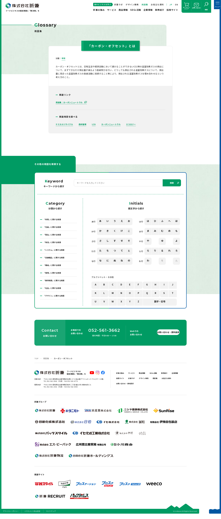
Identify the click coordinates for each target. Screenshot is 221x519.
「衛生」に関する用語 (54, 236)
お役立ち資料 (157, 4)
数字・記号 (159, 302)
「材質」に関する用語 (54, 219)
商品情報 (123, 9)
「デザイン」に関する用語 (56, 301)
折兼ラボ (118, 4)
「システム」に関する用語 (56, 252)
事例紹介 (159, 9)
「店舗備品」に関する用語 (56, 260)
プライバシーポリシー (11, 515)
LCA (96, 124)
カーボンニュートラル (113, 124)
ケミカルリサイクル (65, 124)
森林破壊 (84, 124)
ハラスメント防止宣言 (32, 515)
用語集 (145, 4)
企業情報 (148, 9)
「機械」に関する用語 (54, 268)
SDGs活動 (135, 9)
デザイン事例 (132, 4)
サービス (111, 9)
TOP (36, 362)
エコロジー (135, 124)
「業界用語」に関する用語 (56, 285)
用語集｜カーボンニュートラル (70, 102)
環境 (64, 58)
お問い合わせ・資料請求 (161, 336)
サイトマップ (51, 515)
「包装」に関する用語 (54, 228)
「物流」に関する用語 (54, 244)
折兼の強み (99, 9)
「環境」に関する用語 (54, 277)
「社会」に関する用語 (54, 293)
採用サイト (172, 9)
